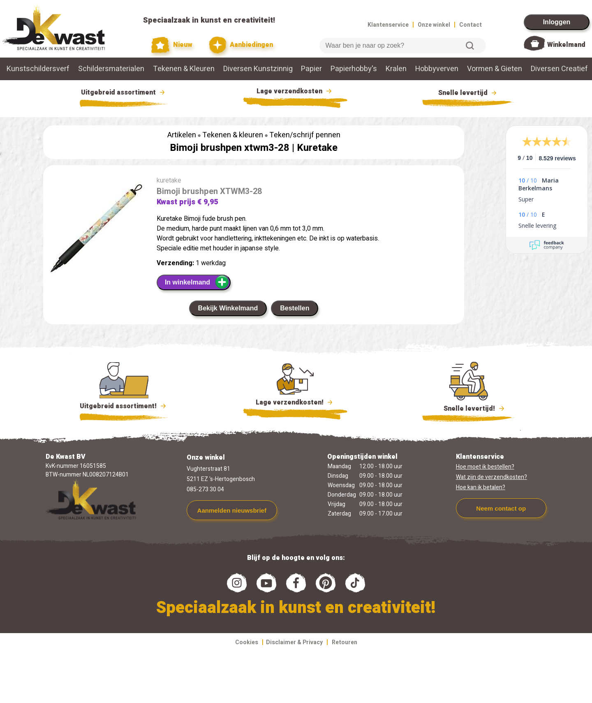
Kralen (396, 68)
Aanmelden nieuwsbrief (231, 510)
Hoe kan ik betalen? (480, 487)
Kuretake (317, 148)
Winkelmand (566, 45)
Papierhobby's (354, 68)
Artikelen (181, 135)
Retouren (344, 642)
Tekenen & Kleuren (184, 68)
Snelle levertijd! (468, 408)
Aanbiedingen (241, 45)
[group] (95, 230)
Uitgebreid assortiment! (124, 406)
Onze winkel (434, 25)
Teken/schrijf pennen (304, 135)
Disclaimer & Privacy (294, 642)
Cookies (246, 642)
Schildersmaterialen (111, 68)
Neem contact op (501, 508)
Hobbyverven (436, 68)
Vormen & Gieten (494, 68)
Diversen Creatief (559, 68)
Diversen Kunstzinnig (258, 68)
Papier (311, 68)
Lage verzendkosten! (295, 404)
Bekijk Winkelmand (228, 308)
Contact (470, 25)
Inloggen (557, 21)
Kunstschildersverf (38, 68)
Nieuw (171, 45)
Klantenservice (388, 25)
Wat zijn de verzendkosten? (491, 477)
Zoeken (470, 45)
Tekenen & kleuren (232, 135)
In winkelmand (197, 282)
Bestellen (294, 308)
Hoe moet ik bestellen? (485, 466)
